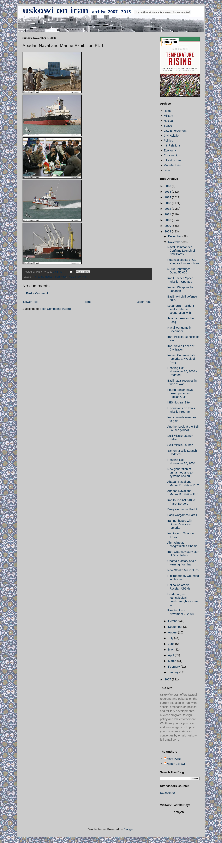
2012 (168, 208)
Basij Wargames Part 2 (182, 509)
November (175, 242)
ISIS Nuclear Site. (179, 402)
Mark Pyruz (174, 758)
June (171, 643)
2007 (168, 679)
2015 (168, 191)
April (171, 655)
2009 (168, 225)
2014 (168, 197)
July (171, 638)
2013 (168, 203)
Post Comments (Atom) (55, 308)
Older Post (143, 301)
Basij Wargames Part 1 (182, 515)
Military (168, 115)
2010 (168, 220)
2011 (168, 214)
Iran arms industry (43, 276)
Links (167, 170)
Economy (170, 150)
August (173, 632)
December (175, 236)
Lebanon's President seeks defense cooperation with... (180, 309)
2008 (168, 231)
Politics (168, 140)
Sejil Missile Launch (180, 445)
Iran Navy (60, 276)
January (173, 672)
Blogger (128, 829)
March (172, 660)
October (173, 621)
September (175, 626)
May (171, 649)
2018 (168, 186)
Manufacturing (173, 165)
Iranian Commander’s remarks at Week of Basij (181, 359)
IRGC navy (74, 276)
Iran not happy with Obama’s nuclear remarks (179, 524)
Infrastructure (172, 160)
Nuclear (169, 120)
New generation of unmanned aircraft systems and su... (180, 472)
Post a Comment (37, 293)
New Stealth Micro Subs (183, 570)
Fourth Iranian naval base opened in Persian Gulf (180, 393)
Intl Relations (172, 145)
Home (87, 301)
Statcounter (167, 792)
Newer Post (30, 301)
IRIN (84, 276)
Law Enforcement (175, 130)
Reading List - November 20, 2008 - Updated (182, 371)
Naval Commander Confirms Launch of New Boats (181, 250)
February (174, 666)
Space (168, 125)
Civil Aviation (172, 135)
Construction (172, 155)
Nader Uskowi (176, 763)
